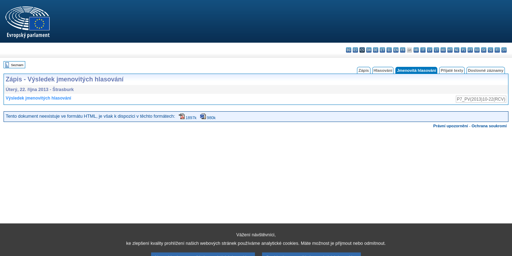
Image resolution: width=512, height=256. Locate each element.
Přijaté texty (452, 70)
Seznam (17, 65)
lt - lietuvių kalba (436, 50)
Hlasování (383, 70)
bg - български (348, 50)
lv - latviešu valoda (429, 50)
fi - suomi (497, 50)
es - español (355, 50)
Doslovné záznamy (485, 70)
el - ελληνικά (389, 50)
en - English (396, 50)
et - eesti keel (382, 50)
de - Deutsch (375, 50)
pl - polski (463, 50)
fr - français (402, 50)
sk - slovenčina (483, 50)
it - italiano (423, 50)
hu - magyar (443, 50)
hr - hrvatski (416, 50)
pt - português (470, 50)
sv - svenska (504, 50)
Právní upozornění (450, 126)
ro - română (477, 50)
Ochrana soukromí (489, 126)
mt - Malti (450, 50)
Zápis (363, 70)
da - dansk (369, 50)
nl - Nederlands (456, 50)
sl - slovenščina (490, 50)
